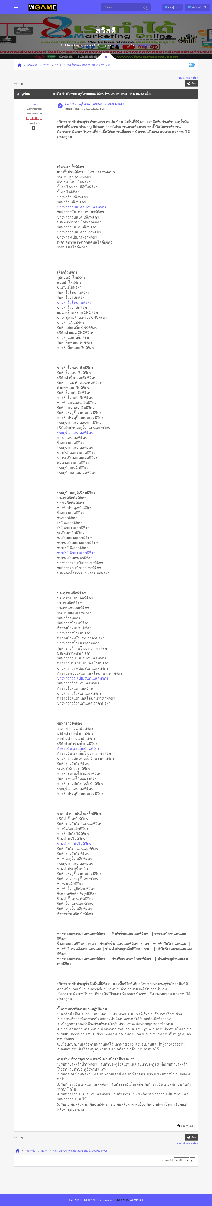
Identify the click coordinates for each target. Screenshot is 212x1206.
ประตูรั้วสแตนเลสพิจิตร (76, 432)
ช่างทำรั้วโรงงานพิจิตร (75, 302)
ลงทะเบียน (144, 45)
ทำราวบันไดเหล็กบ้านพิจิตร (79, 748)
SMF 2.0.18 (75, 1200)
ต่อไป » (194, 77)
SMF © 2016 (89, 1200)
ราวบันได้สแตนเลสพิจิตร (77, 552)
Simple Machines (105, 1200)
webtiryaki (136, 1200)
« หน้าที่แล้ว (183, 77)
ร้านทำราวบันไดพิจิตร (75, 843)
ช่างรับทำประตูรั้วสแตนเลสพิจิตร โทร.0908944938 (94, 104)
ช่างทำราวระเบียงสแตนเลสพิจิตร (84, 678)
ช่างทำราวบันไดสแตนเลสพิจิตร (83, 206)
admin (34, 104)
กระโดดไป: (167, 1160)
